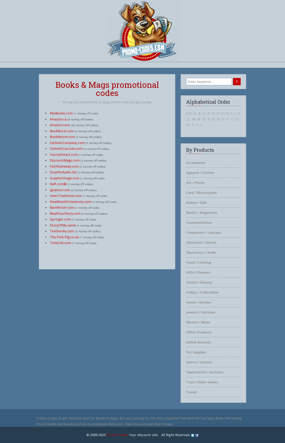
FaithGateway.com (64, 166)
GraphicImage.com (64, 178)
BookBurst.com (62, 131)
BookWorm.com (62, 137)
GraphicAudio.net (63, 172)
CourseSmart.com (64, 154)
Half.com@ (58, 184)
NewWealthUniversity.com (70, 201)
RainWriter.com (62, 207)
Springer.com (60, 219)
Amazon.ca (58, 119)
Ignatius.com (60, 190)
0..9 (188, 113)
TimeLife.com (60, 243)
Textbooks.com (62, 231)
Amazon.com (60, 125)
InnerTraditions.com (66, 195)
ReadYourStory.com (65, 213)
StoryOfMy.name (63, 225)
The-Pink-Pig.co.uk (64, 237)
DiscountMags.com (65, 160)
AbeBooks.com (61, 113)
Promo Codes (117, 435)
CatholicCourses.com (66, 148)
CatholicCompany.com (67, 143)
